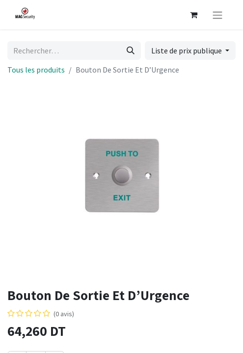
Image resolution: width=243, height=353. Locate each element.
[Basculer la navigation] (217, 14)
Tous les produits (36, 70)
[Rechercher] (130, 50)
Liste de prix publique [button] (187, 50)
